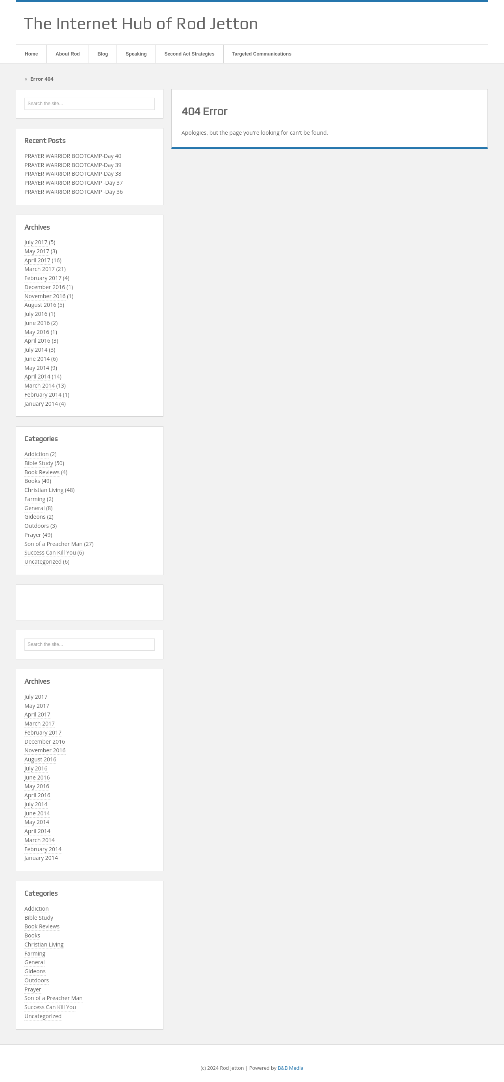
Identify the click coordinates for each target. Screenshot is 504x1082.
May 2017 (36, 251)
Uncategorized (42, 561)
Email (430, 23)
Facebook (440, 23)
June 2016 (37, 323)
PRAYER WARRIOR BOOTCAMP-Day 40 (72, 156)
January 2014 (41, 403)
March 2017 (39, 269)
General (34, 508)
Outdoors (36, 525)
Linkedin (461, 23)
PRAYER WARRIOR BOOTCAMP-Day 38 (72, 173)
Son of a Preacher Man (53, 543)
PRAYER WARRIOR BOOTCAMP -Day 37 (73, 182)
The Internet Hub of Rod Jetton (141, 23)
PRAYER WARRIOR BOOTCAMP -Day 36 (73, 191)
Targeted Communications (261, 57)
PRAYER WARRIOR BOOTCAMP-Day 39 (72, 165)
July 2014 (36, 349)
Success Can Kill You (50, 552)
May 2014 (36, 367)
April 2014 (37, 376)
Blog (103, 54)
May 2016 (36, 332)
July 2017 (36, 242)
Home (31, 54)
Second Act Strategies (190, 54)
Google (451, 23)
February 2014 (42, 394)
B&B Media (290, 1068)
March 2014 (39, 385)
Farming (34, 499)
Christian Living (43, 490)
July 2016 (36, 313)
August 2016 (40, 304)
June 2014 (37, 358)
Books (32, 480)
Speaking (136, 54)
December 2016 (44, 287)
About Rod (68, 54)
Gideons (35, 516)
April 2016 (37, 340)
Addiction (36, 454)
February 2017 (42, 278)
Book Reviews (41, 472)
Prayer (32, 534)
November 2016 (45, 296)
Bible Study (38, 463)
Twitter (471, 23)
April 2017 (37, 260)
